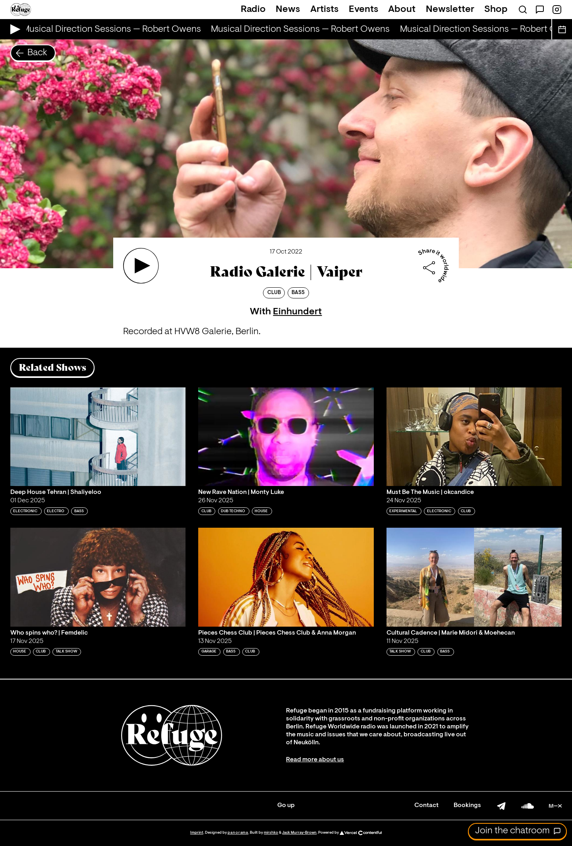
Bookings (467, 805)
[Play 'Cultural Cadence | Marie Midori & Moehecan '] (474, 577)
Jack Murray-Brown (299, 832)
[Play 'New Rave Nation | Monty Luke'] (286, 436)
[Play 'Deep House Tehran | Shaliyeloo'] (98, 436)
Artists (324, 9)
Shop (496, 9)
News (288, 9)
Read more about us (315, 760)
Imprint (196, 832)
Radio (253, 9)
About (401, 9)
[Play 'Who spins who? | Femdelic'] (98, 577)
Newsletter (450, 9)
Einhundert (297, 312)
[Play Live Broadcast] (13, 29)
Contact (426, 805)
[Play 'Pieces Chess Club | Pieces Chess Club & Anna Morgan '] (286, 577)
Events (363, 9)
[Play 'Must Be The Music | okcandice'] (474, 436)
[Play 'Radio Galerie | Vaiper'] (141, 266)
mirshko (271, 832)
